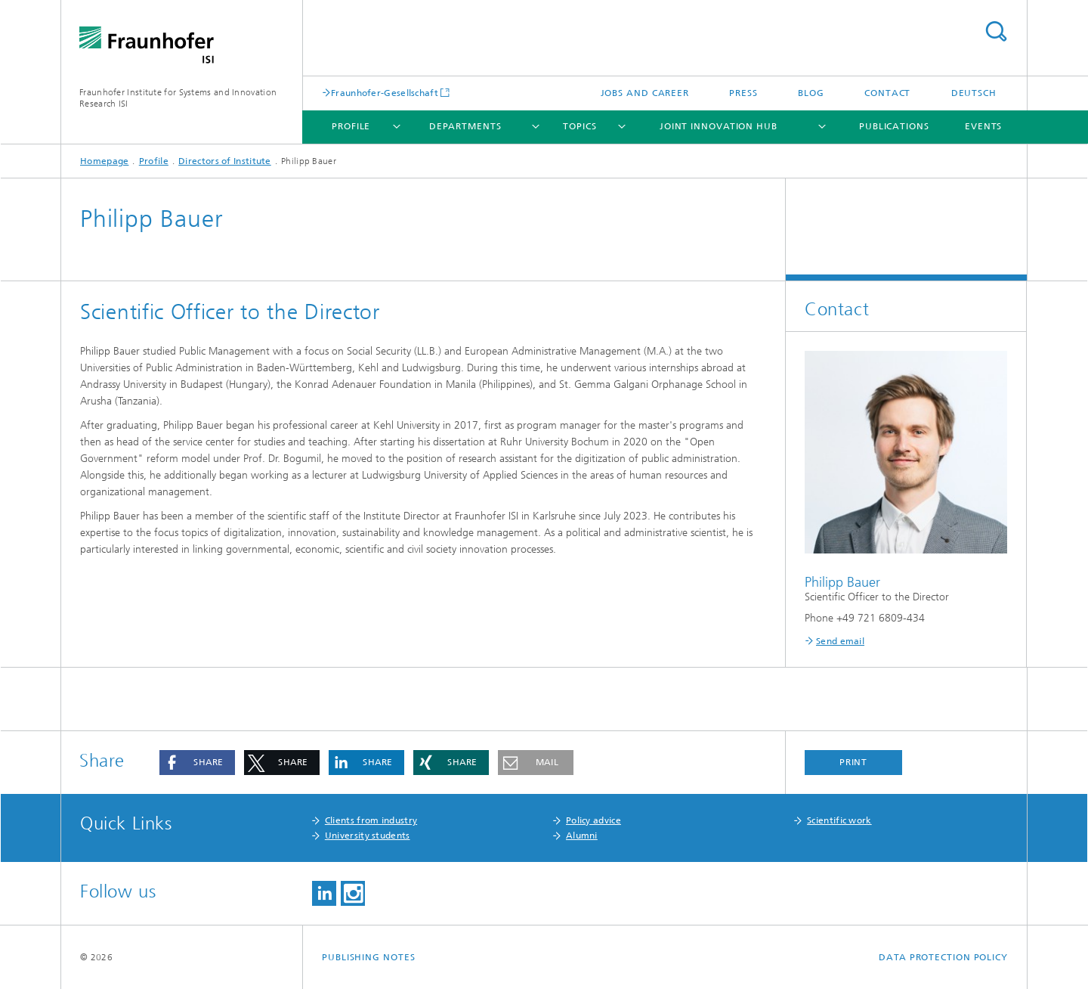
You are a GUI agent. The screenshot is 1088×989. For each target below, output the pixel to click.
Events (983, 126)
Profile (351, 126)
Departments (465, 126)
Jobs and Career (645, 93)
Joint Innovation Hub (718, 126)
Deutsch (974, 93)
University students (367, 835)
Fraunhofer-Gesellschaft (384, 93)
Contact (887, 93)
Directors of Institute (224, 161)
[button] (197, 762)
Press (743, 93)
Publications (894, 126)
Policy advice (593, 820)
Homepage (104, 161)
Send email (840, 641)
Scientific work (839, 820)
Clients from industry (371, 820)
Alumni (582, 835)
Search (996, 31)
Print (853, 762)
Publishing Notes (368, 957)
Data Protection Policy (943, 957)
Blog (811, 93)
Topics (579, 126)
